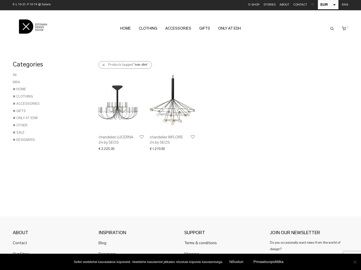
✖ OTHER (20, 125)
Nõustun (236, 261)
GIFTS (204, 29)
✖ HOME (19, 89)
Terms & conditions (200, 243)
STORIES (269, 5)
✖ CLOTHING (23, 96)
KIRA (16, 82)
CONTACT (300, 5)
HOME (125, 29)
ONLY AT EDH (229, 29)
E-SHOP (253, 5)
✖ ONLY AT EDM (25, 118)
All (15, 75)
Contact (20, 243)
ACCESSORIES (178, 29)
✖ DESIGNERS (24, 140)
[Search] (332, 29)
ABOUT (284, 5)
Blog (102, 243)
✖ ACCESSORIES (26, 104)
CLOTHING (148, 29)
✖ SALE (19, 132)
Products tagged (128, 64)
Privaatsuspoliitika (268, 261)
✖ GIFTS (19, 111)
